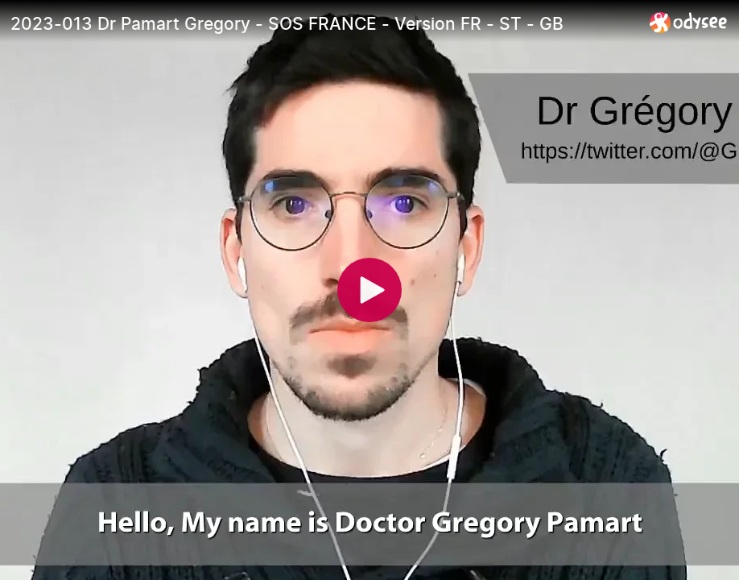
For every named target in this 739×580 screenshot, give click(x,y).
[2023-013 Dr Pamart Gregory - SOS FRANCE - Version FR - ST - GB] (323, 23)
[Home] (688, 22)
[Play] (369, 290)
